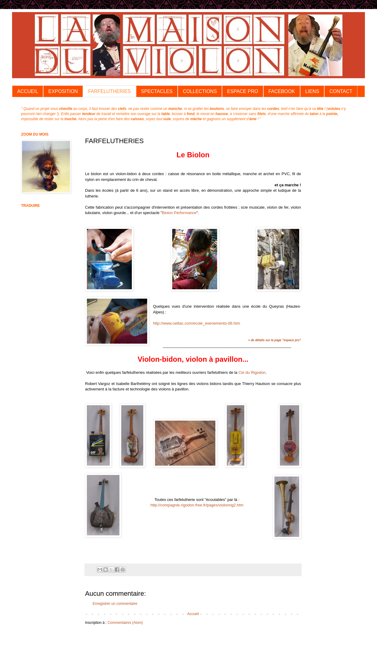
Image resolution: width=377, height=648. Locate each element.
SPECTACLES (157, 91)
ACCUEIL (27, 91)
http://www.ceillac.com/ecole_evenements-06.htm (196, 323)
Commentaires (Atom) (125, 623)
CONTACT (340, 91)
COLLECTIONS (200, 91)
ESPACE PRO (242, 91)
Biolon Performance (179, 212)
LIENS (312, 91)
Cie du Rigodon (252, 372)
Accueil (193, 614)
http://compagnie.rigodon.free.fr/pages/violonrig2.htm (197, 505)
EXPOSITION (63, 91)
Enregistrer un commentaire (115, 603)
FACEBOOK (281, 91)
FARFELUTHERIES (109, 91)
